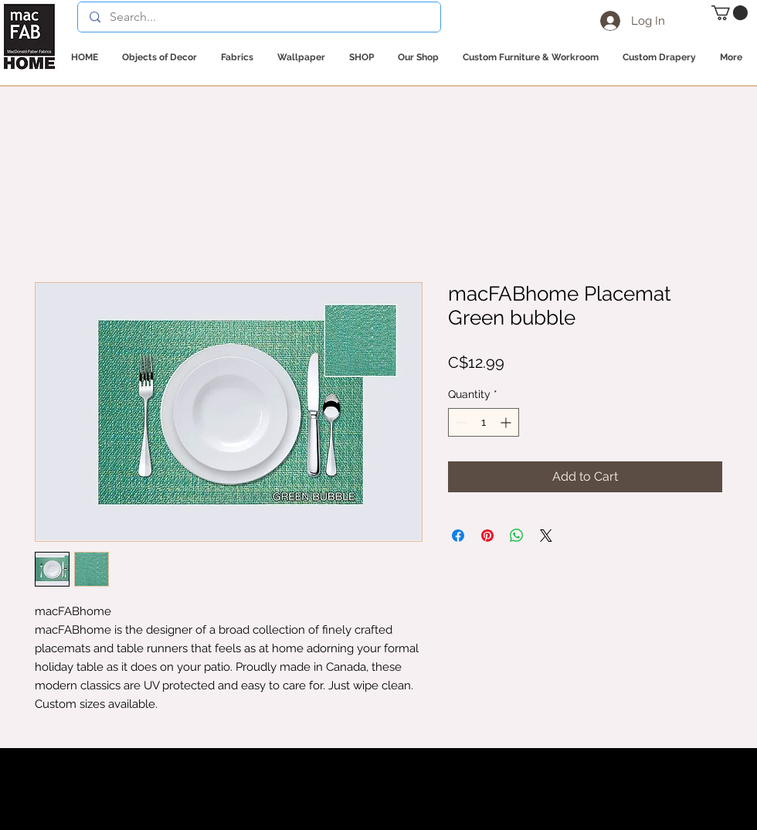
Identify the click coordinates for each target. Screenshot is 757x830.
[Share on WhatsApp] (516, 535)
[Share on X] (546, 535)
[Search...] (259, 17)
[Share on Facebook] (458, 535)
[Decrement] (460, 422)
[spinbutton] (483, 422)
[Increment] (507, 422)
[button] (729, 12)
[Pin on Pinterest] (487, 535)
